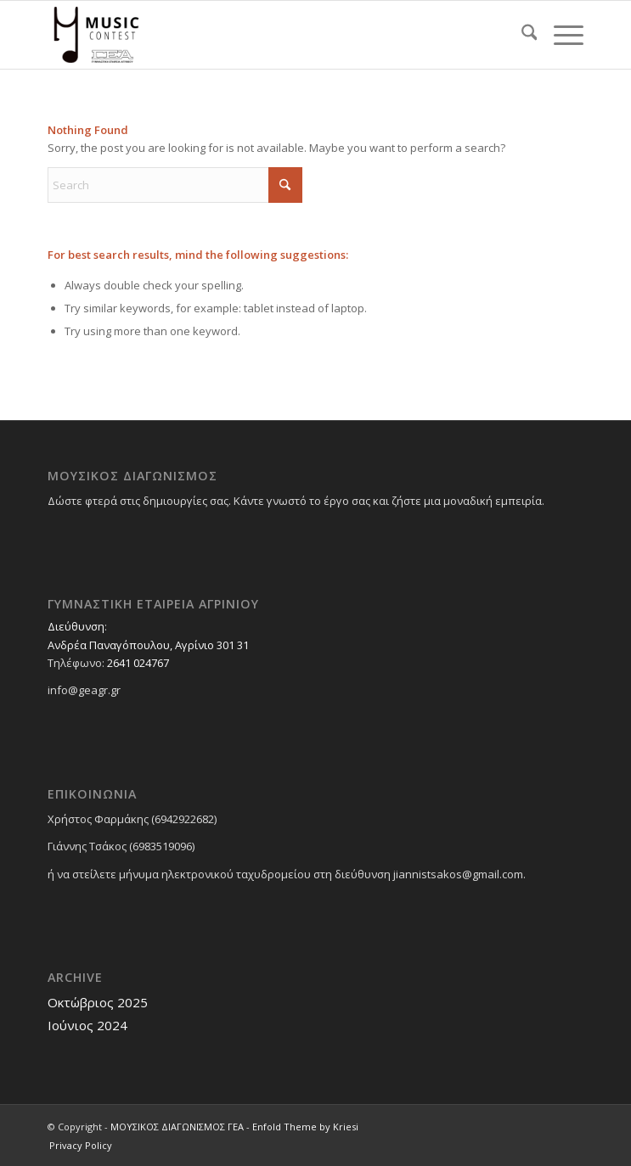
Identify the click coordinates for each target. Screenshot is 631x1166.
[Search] (521, 35)
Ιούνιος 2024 (87, 1025)
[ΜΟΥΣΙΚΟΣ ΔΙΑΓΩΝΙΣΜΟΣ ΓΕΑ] (262, 35)
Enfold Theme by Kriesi (305, 1126)
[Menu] (560, 35)
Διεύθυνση (76, 626)
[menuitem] (521, 35)
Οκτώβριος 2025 (98, 1002)
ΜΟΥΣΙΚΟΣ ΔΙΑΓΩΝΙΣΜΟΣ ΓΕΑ (177, 1126)
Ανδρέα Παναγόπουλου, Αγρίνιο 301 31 (148, 645)
